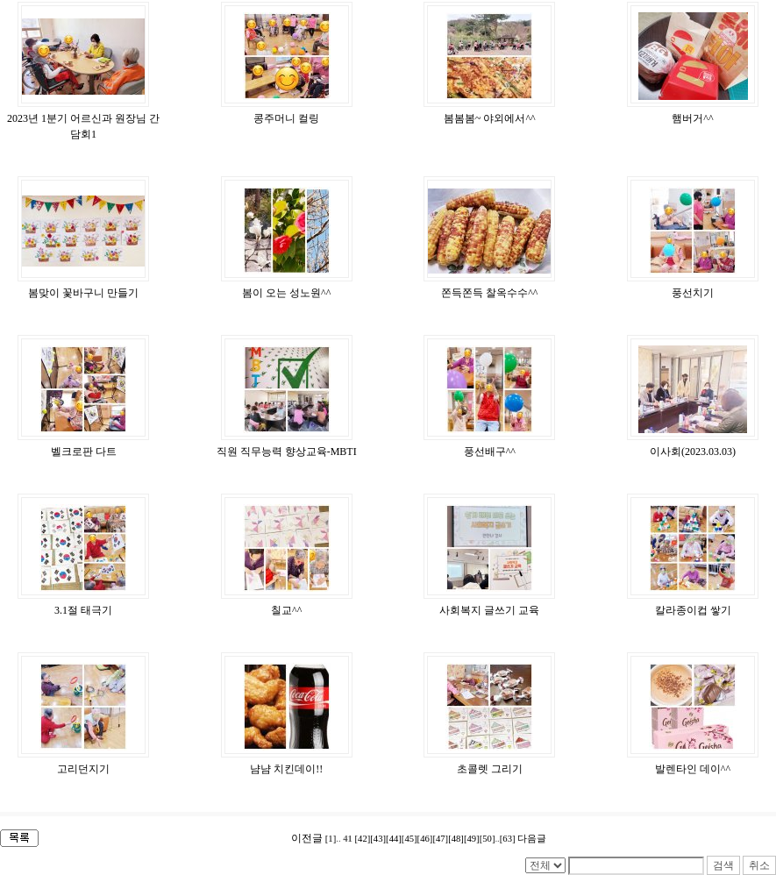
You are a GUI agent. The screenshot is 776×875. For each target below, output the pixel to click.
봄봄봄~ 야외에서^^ (490, 118)
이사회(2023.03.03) (693, 451)
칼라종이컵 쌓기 (693, 610)
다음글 (531, 838)
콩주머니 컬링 (286, 118)
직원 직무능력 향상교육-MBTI (287, 451)
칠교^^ (286, 610)
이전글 (307, 838)
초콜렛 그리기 (490, 769)
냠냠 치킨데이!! (286, 769)
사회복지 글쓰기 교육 (489, 610)
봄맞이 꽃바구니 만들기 (83, 293)
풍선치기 (693, 293)
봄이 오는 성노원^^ (286, 293)
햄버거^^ (692, 118)
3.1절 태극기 (83, 610)
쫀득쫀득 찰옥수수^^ (489, 293)
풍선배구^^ (490, 451)
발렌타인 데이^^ (692, 769)
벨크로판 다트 (84, 451)
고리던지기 (83, 769)
